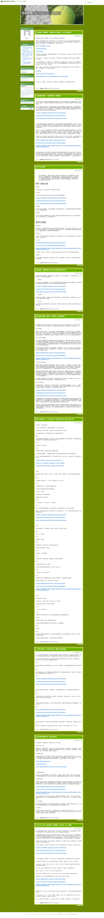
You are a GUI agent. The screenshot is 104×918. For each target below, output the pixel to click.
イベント (62, 914)
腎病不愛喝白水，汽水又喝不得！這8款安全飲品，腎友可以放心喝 (55, 419)
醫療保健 (41, 88)
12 (32, 90)
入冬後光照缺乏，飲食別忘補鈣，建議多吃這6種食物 (51, 649)
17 (28, 92)
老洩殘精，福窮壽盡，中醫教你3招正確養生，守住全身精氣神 (53, 32)
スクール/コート (53, 914)
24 (28, 93)
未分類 (41, 262)
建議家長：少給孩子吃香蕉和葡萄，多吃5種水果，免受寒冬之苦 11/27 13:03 (27, 55)
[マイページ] (18, 1)
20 (21, 93)
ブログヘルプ (67, 914)
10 (28, 90)
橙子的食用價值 (40, 167)
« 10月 (22, 96)
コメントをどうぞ (56, 88)
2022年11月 (24, 78)
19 (32, 92)
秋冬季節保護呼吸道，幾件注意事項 (46, 737)
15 (25, 92)
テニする (48, 914)
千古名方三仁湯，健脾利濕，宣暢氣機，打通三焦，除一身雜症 (54, 825)
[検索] (92, 2)
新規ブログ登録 (73, 914)
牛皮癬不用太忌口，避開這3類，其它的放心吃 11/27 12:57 (27, 59)
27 (21, 95)
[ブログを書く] (23, 1)
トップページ (29, 914)
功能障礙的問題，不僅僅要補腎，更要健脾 (48, 95)
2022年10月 (24, 80)
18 (30, 92)
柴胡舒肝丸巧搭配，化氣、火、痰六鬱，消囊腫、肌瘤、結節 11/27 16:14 (27, 48)
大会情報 (58, 914)
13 (21, 92)
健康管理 (27, 12)
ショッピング (35, 914)
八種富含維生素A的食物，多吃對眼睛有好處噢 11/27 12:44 (27, 63)
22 (25, 93)
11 (30, 90)
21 (23, 93)
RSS (28, 38)
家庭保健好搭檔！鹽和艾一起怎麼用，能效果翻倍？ (50, 316)
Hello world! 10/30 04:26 (26, 102)
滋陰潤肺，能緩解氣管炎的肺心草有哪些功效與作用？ (51, 270)
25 (30, 93)
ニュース (40, 914)
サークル (44, 914)
